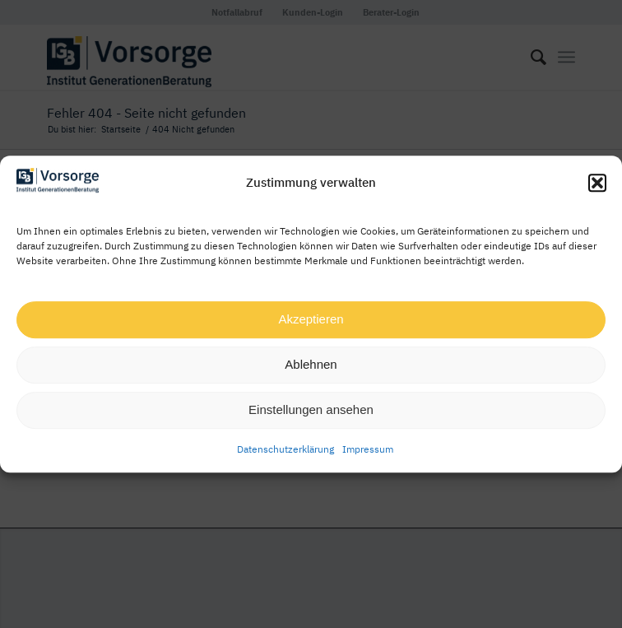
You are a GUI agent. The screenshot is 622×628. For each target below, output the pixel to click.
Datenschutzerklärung (285, 449)
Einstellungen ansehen (311, 409)
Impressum (367, 449)
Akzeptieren (310, 319)
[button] (597, 183)
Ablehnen (311, 364)
